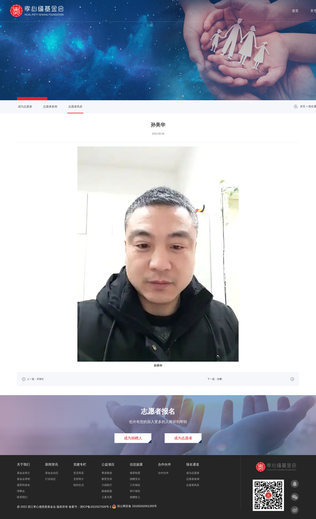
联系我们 (22, 497)
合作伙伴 (271, 11)
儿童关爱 (107, 497)
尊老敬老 (107, 472)
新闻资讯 (186, 11)
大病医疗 (107, 485)
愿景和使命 (23, 485)
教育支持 (107, 478)
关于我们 (164, 11)
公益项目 (228, 11)
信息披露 (250, 11)
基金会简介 (23, 472)
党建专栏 (207, 11)
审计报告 (135, 491)
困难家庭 (107, 491)
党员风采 (78, 472)
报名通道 (293, 11)
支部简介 (78, 478)
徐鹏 (219, 379)
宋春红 (40, 379)
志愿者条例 (49, 106)
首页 (143, 11)
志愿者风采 (292, 106)
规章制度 (135, 472)
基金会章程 (23, 478)
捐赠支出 (135, 478)
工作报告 (135, 485)
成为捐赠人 (133, 438)
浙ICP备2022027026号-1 (95, 506)
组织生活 (78, 485)
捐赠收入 (135, 497)
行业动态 (50, 478)
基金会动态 (51, 472)
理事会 (21, 491)
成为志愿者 (23, 106)
